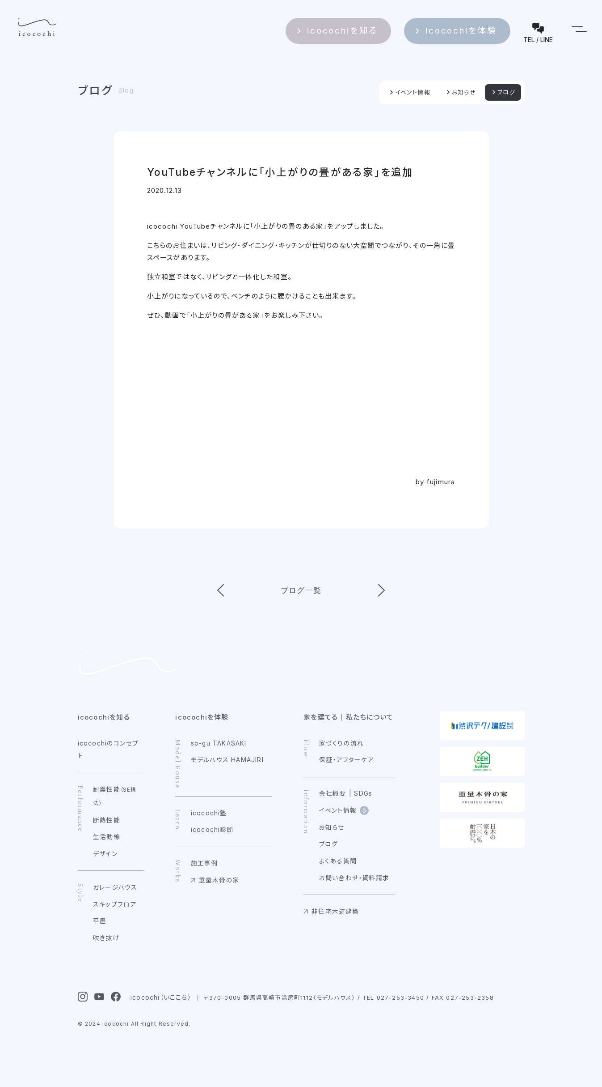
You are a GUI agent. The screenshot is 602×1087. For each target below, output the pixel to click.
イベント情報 (412, 92)
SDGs (363, 793)
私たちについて (369, 717)
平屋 (99, 921)
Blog (126, 90)
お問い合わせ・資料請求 (354, 878)
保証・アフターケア (346, 759)
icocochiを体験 (479, 27)
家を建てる (320, 717)
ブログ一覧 (301, 590)
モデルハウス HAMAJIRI (227, 759)
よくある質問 (338, 861)
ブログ (96, 90)
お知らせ (464, 92)
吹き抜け (106, 938)
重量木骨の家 (219, 880)
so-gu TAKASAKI (219, 743)
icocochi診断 (212, 829)
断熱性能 (106, 820)
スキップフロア (114, 904)
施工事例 (204, 863)
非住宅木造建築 (335, 911)
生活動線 (106, 836)
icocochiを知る (381, 27)
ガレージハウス (115, 887)
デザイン (105, 853)
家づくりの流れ (341, 743)
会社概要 (332, 793)
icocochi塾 (209, 813)
